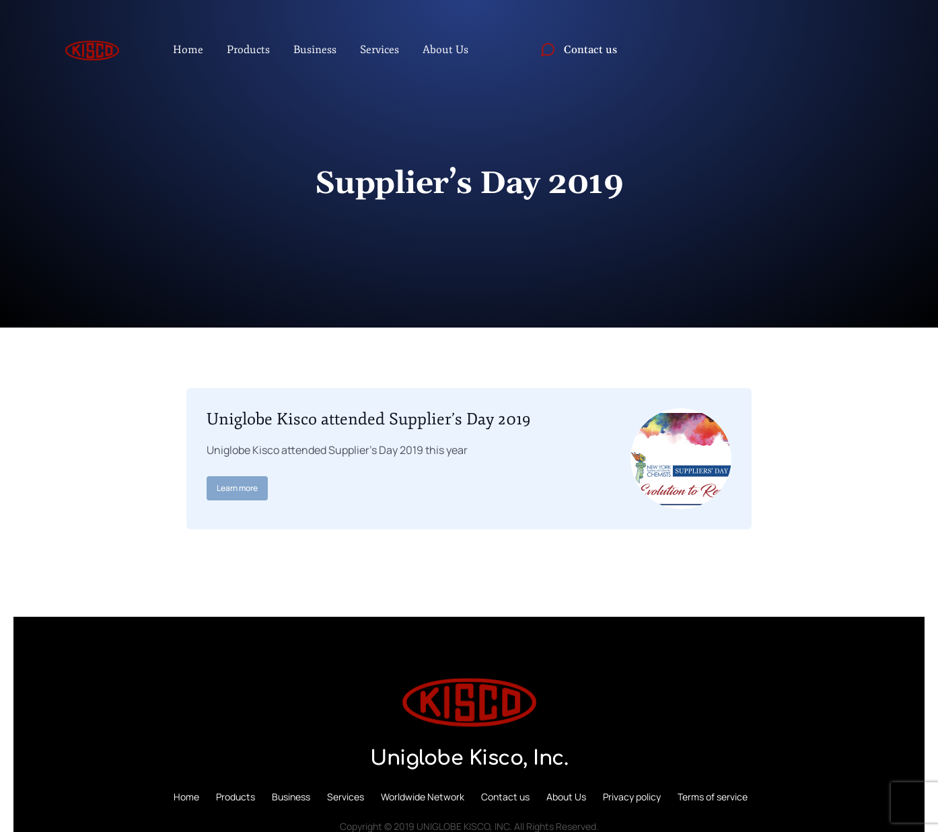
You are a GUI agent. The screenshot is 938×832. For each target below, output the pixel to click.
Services (345, 796)
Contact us (505, 796)
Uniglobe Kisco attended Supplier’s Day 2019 (369, 419)
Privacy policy (632, 796)
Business (291, 796)
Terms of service (713, 796)
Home (186, 796)
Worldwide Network (422, 796)
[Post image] (680, 458)
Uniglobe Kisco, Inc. (469, 758)
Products (235, 796)
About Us (566, 796)
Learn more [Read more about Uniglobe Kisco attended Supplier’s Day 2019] (237, 488)
